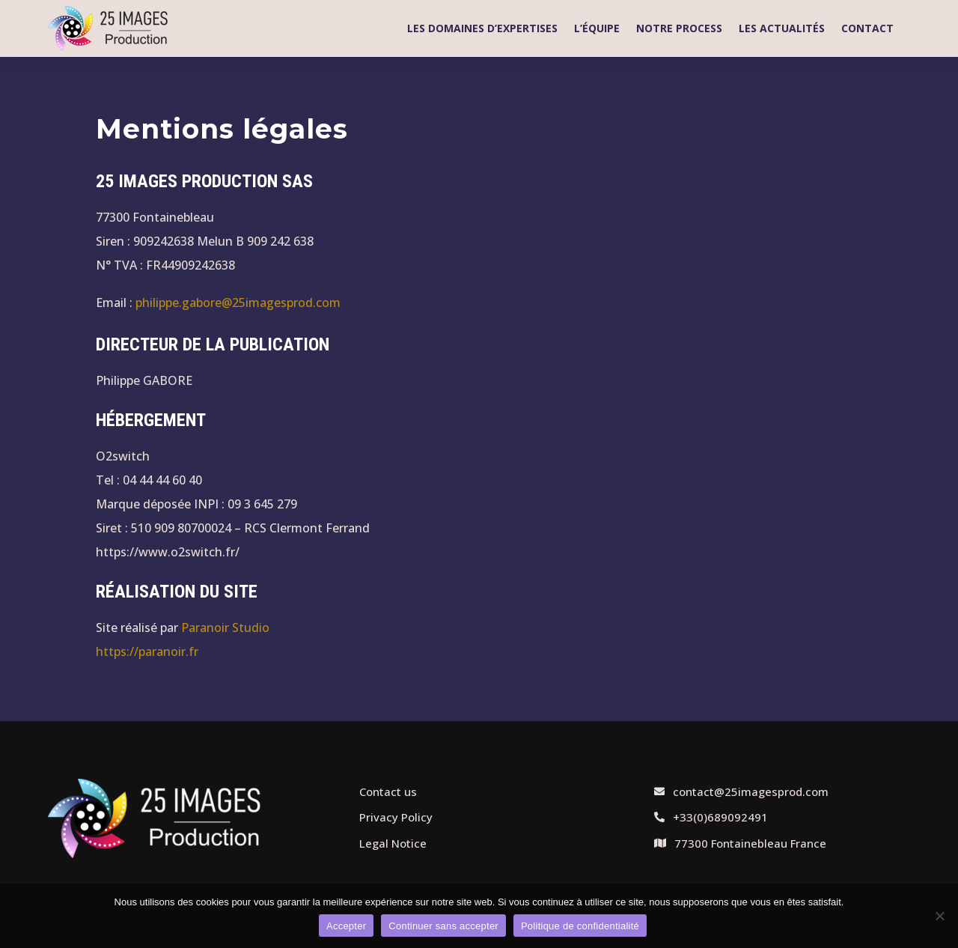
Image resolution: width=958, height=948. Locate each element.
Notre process (679, 28)
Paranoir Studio (225, 627)
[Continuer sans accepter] (939, 915)
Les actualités (782, 28)
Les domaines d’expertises (482, 28)
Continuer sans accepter (443, 926)
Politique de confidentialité (580, 926)
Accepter (346, 926)
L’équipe (597, 28)
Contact (867, 28)
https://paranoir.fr (147, 651)
